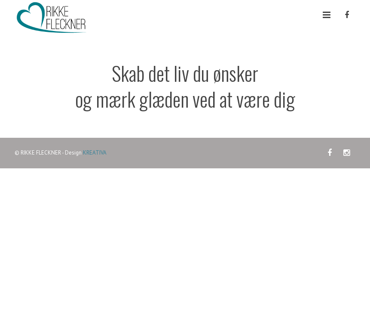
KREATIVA (95, 152)
